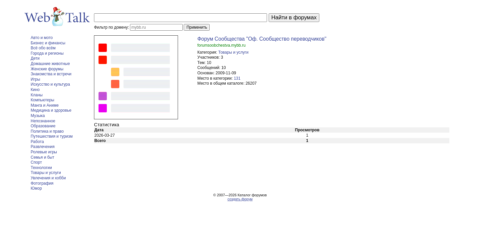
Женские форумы (47, 69)
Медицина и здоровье (51, 110)
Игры (35, 79)
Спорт (36, 162)
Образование (43, 126)
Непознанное (43, 121)
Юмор (36, 188)
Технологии (41, 167)
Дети (35, 58)
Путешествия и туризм (52, 136)
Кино (35, 89)
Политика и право (47, 131)
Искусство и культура (50, 84)
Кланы (37, 95)
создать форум (239, 199)
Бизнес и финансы (48, 43)
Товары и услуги (46, 172)
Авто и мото (42, 37)
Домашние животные (50, 63)
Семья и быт (42, 157)
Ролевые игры (44, 152)
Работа (37, 141)
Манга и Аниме (45, 105)
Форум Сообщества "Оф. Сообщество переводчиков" (261, 39)
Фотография (42, 183)
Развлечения (43, 146)
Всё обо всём (43, 48)
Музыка (38, 115)
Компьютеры (42, 100)
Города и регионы (47, 53)
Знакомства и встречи (51, 74)
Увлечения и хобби (48, 178)
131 (237, 78)
